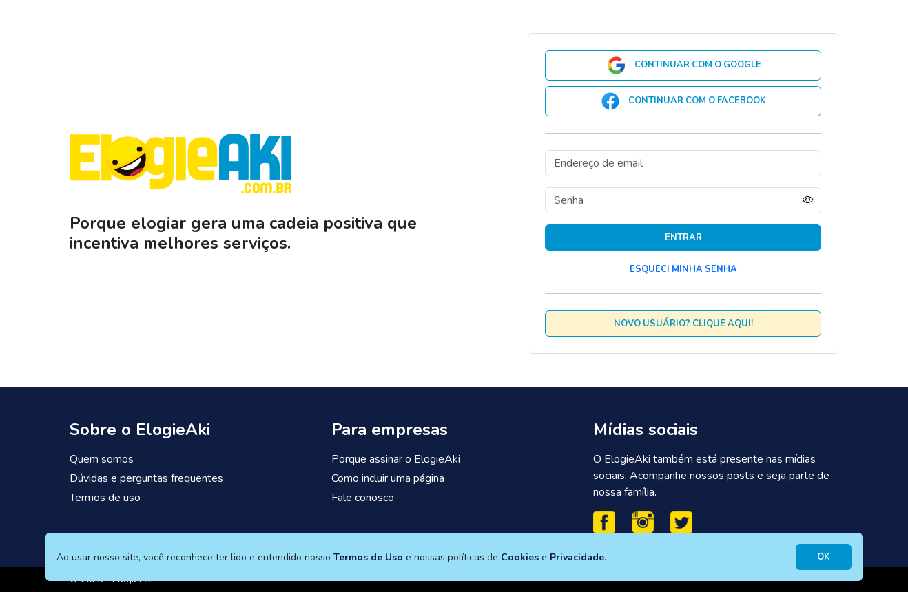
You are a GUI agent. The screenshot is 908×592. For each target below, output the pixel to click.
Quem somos (102, 459)
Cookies (520, 557)
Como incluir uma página (387, 478)
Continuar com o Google (683, 65)
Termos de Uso (368, 557)
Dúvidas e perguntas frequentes (146, 478)
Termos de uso (105, 497)
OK (823, 557)
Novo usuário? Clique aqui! (683, 323)
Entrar (683, 237)
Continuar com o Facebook (683, 101)
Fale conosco (362, 497)
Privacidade (577, 557)
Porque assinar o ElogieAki (395, 459)
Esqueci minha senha (683, 269)
